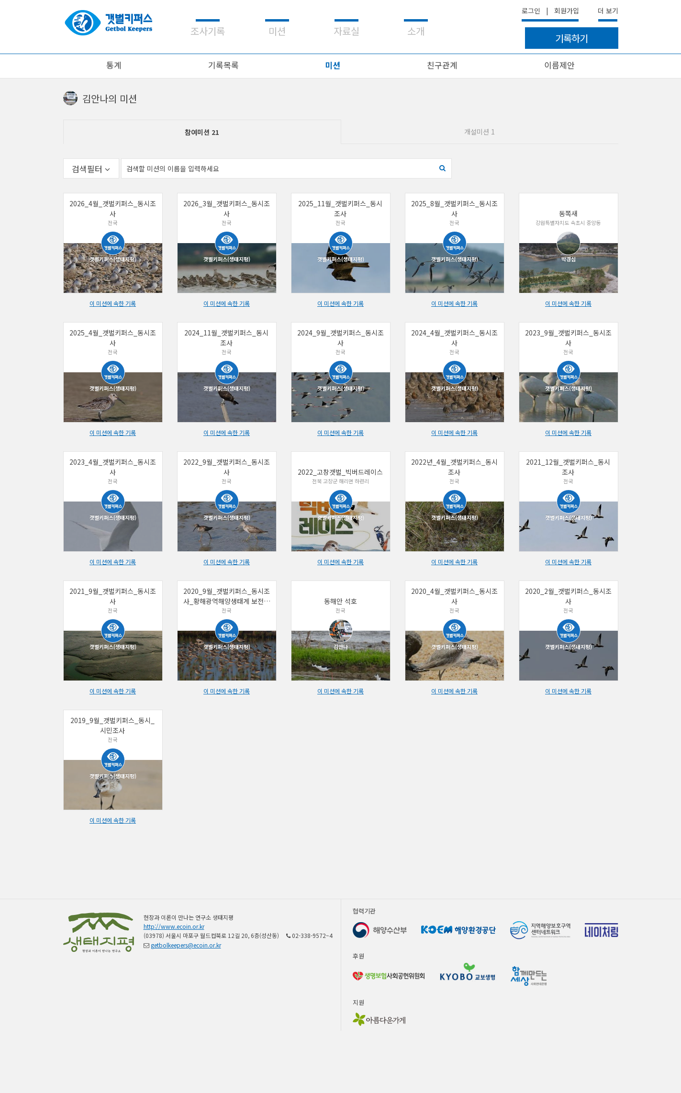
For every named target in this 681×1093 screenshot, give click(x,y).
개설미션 (479, 131)
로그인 (531, 10)
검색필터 (91, 169)
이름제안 (559, 65)
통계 (114, 65)
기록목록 (223, 65)
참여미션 (202, 132)
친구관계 (442, 65)
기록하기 (571, 38)
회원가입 (566, 10)
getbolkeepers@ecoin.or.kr (186, 945)
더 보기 (608, 10)
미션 (332, 65)
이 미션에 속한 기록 (112, 303)
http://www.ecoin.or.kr (174, 926)
